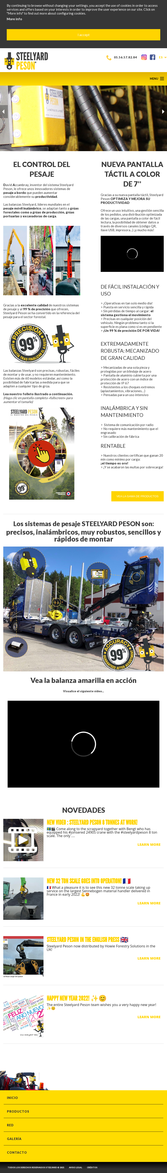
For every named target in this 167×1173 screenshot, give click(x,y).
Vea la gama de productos (138, 496)
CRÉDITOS (92, 1167)
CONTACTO (17, 1152)
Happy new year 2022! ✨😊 (77, 998)
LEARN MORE (148, 844)
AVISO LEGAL (75, 1167)
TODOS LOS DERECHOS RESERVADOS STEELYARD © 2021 (36, 1167)
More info (14, 19)
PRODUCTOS (18, 1111)
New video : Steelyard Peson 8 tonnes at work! (92, 822)
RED (10, 1125)
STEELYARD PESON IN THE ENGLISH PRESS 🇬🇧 (87, 940)
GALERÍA (14, 1139)
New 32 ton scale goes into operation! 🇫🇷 (89, 881)
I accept (84, 35)
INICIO (12, 1098)
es (162, 57)
